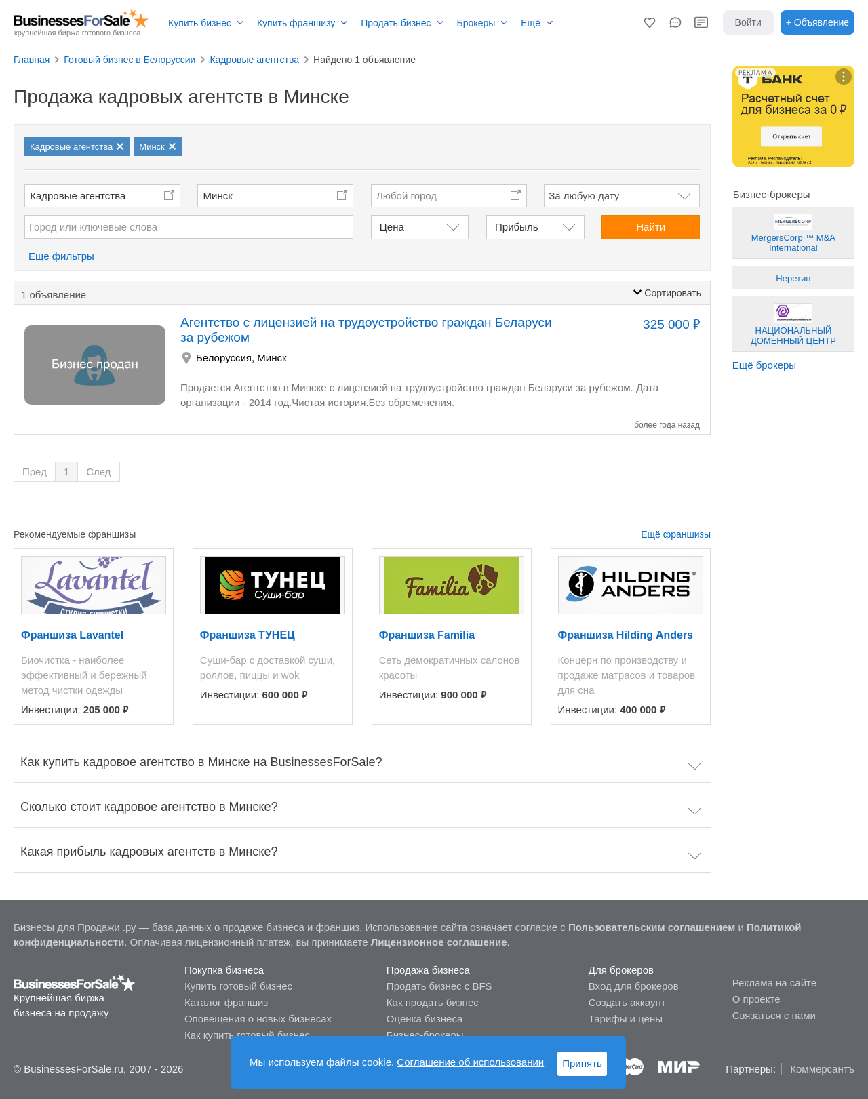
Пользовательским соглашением (651, 927)
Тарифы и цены (626, 1018)
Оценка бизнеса (424, 1018)
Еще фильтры (61, 256)
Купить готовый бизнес (238, 986)
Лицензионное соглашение (439, 942)
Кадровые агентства (77, 195)
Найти (650, 227)
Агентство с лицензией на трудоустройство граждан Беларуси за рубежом (366, 329)
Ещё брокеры (764, 365)
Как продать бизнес (433, 1002)
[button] (649, 22)
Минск (218, 195)
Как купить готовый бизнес (247, 1035)
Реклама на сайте (774, 982)
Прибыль (516, 227)
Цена (392, 227)
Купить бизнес (199, 23)
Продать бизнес (396, 23)
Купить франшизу (296, 23)
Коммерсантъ (822, 1069)
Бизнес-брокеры (425, 1035)
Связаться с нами (774, 1015)
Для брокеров (621, 970)
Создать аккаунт (627, 1002)
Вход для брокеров (634, 986)
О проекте (756, 999)
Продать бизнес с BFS (439, 986)
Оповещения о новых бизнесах (258, 1018)
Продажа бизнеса (428, 970)
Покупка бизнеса (224, 970)
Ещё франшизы (676, 534)
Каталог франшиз (226, 1002)
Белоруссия (224, 357)
